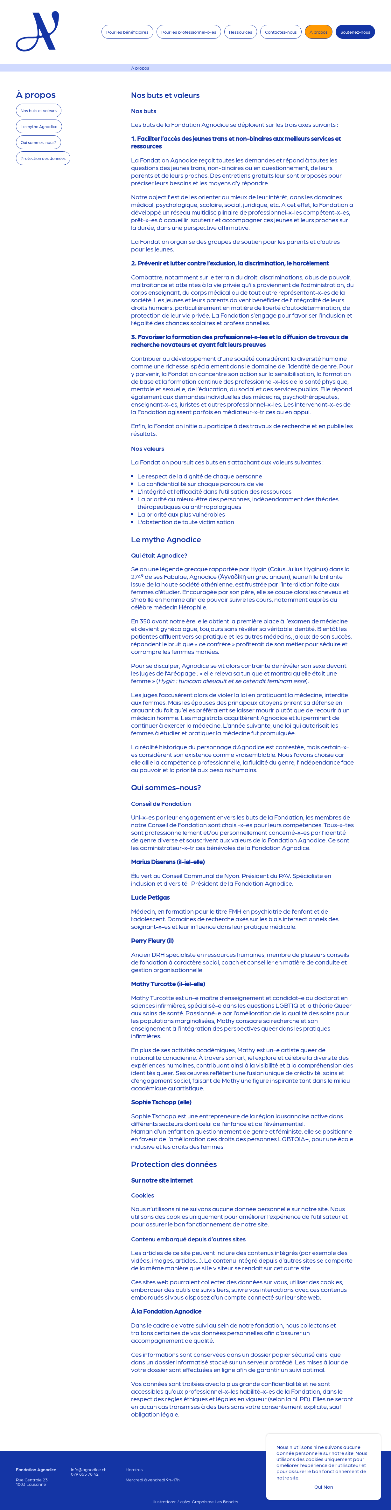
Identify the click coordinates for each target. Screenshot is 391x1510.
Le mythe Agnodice (39, 126)
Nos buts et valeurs (39, 110)
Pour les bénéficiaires (127, 32)
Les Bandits (226, 1501)
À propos (319, 32)
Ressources (240, 32)
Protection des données (43, 158)
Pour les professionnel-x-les (188, 32)
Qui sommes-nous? (38, 142)
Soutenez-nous (355, 32)
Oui (318, 1487)
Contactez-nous (281, 32)
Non (328, 1487)
